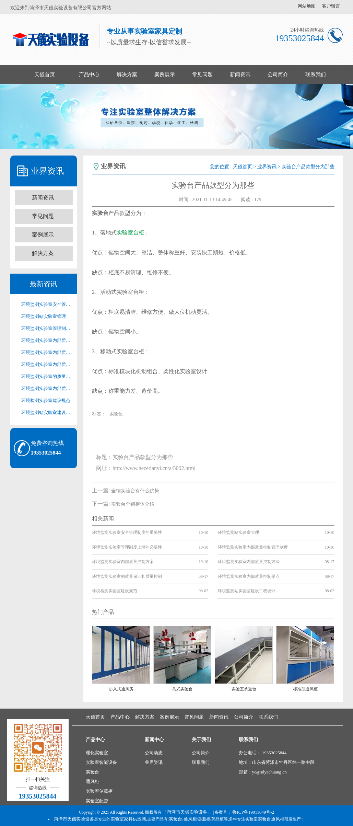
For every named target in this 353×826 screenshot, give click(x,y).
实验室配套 (97, 800)
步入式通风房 (121, 689)
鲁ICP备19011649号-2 (253, 812)
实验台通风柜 (271, 819)
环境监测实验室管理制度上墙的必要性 (47, 328)
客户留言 (331, 6)
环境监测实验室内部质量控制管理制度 (47, 340)
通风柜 (92, 781)
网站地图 (307, 6)
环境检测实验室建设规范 (45, 400)
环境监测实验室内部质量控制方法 (47, 364)
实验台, (116, 414)
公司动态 (154, 752)
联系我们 (315, 74)
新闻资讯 (240, 74)
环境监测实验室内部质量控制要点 (47, 388)
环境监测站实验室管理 (43, 316)
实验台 (92, 772)
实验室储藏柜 (99, 791)
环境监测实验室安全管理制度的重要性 (47, 304)
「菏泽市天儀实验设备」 (187, 812)
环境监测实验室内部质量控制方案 (47, 352)
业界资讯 (266, 166)
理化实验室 (97, 752)
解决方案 (127, 74)
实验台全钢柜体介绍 (132, 504)
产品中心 (89, 74)
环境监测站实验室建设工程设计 (47, 412)
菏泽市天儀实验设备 (74, 819)
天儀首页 (44, 74)
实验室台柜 (130, 233)
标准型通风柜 (305, 689)
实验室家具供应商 (128, 819)
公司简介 (278, 74)
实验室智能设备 (101, 762)
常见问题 (202, 74)
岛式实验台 (182, 689)
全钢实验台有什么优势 (135, 490)
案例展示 (164, 74)
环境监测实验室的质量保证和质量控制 (47, 376)
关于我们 (201, 739)
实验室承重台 (244, 689)
